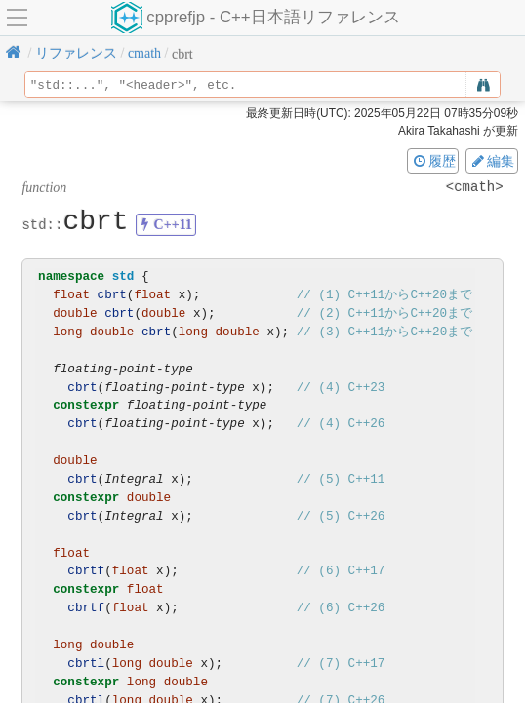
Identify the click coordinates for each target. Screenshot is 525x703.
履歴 (433, 161)
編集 (491, 161)
